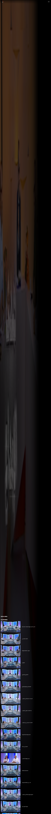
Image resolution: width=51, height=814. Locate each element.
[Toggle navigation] (48, 2)
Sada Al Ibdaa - (4, 616)
